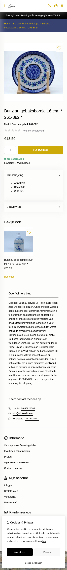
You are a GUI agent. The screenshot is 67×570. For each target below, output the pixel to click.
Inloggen (8, 465)
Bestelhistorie (11, 471)
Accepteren (19, 552)
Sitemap (8, 505)
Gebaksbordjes (31, 23)
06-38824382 (28, 388)
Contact (8, 500)
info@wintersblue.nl (23, 393)
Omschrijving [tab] (33, 175)
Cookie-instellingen (33, 563)
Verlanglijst (10, 477)
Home (7, 23)
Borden (17, 23)
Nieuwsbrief (10, 482)
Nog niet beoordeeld (33, 130)
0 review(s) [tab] (33, 187)
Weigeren (47, 552)
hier (44, 541)
